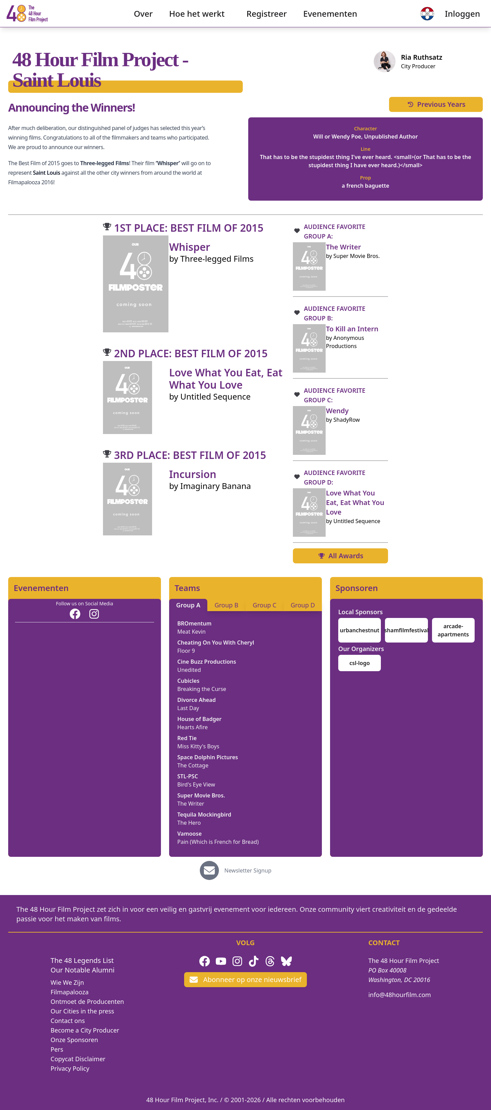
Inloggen (451, 19)
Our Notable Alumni (82, 970)
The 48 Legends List (82, 960)
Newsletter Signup (247, 870)
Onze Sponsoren (74, 1040)
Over (143, 19)
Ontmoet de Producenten (87, 1001)
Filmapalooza (69, 992)
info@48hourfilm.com (399, 995)
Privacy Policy (69, 1068)
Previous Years (436, 104)
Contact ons (67, 1021)
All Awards (340, 555)
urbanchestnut (360, 630)
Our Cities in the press (82, 1011)
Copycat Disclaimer (77, 1059)
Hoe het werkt (197, 19)
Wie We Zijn (67, 982)
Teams (187, 587)
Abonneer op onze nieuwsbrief (245, 979)
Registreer (267, 19)
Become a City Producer (84, 1030)
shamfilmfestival (406, 630)
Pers (56, 1049)
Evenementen (330, 19)
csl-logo (359, 663)
